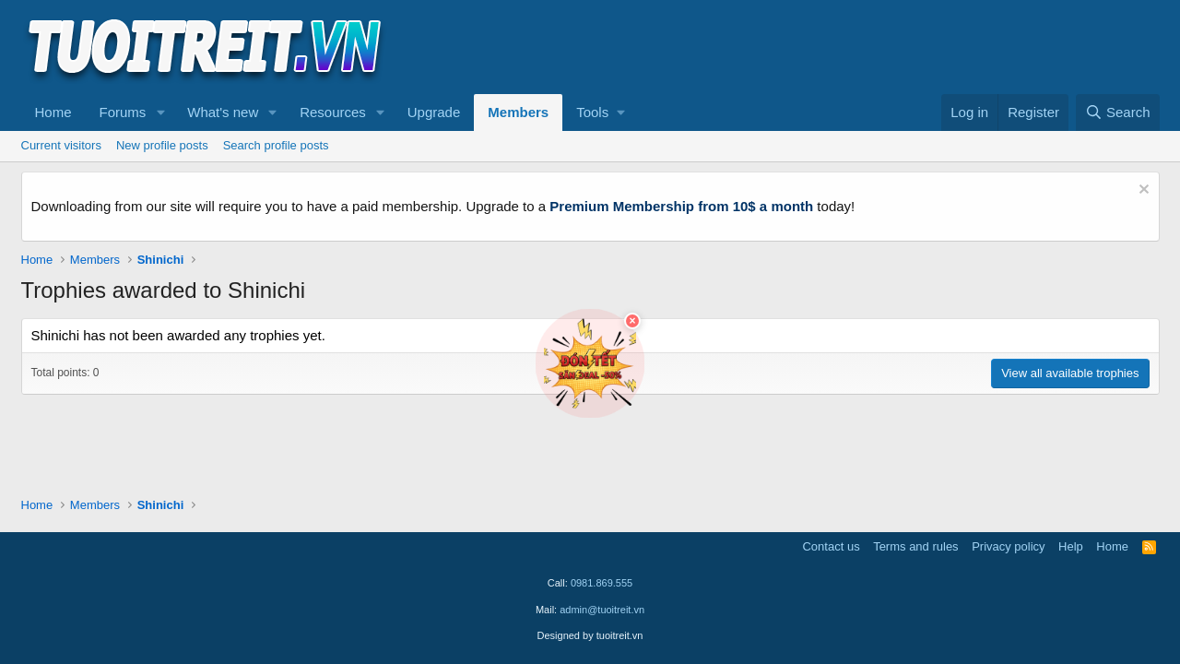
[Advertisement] (824, 47)
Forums (123, 112)
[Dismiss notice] (1142, 191)
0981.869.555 (601, 582)
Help (1070, 546)
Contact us (830, 546)
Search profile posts (276, 145)
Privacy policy (1008, 546)
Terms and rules (915, 546)
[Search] (1118, 112)
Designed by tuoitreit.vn (590, 635)
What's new (222, 112)
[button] (160, 112)
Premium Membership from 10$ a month (681, 206)
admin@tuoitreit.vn (602, 609)
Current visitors (61, 145)
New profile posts (162, 145)
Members (518, 112)
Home (53, 112)
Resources (333, 112)
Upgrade (434, 112)
